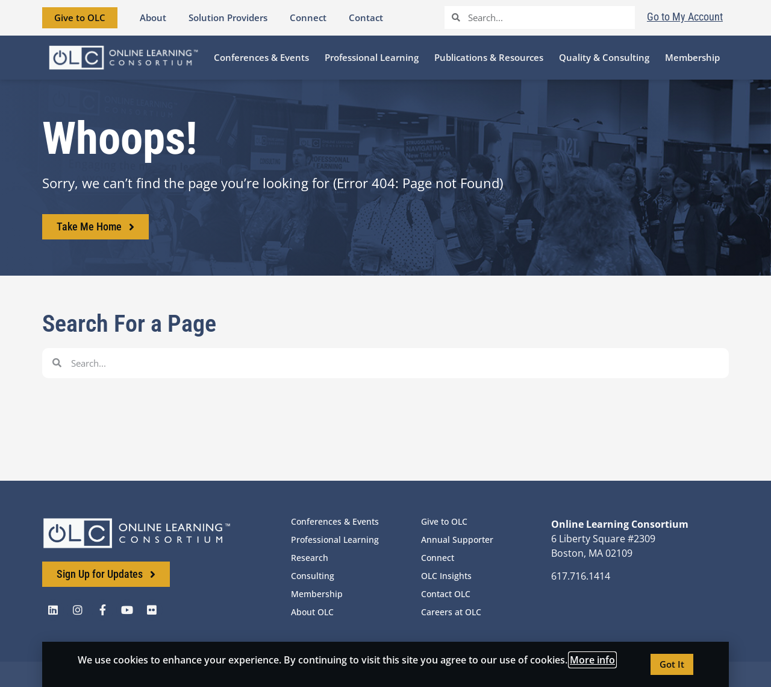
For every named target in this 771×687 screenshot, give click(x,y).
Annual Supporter (457, 539)
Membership (317, 594)
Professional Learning (335, 539)
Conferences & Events (335, 521)
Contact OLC (445, 594)
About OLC (312, 612)
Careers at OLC (451, 612)
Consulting (312, 575)
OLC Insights (446, 575)
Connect (437, 557)
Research (309, 557)
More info (592, 659)
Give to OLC (444, 521)
